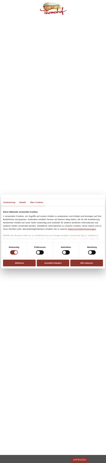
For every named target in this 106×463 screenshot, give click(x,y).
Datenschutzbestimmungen (82, 229)
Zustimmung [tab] (9, 202)
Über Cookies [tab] (36, 202)
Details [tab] (22, 202)
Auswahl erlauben (53, 263)
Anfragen (90, 372)
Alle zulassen (86, 263)
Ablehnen (19, 263)
